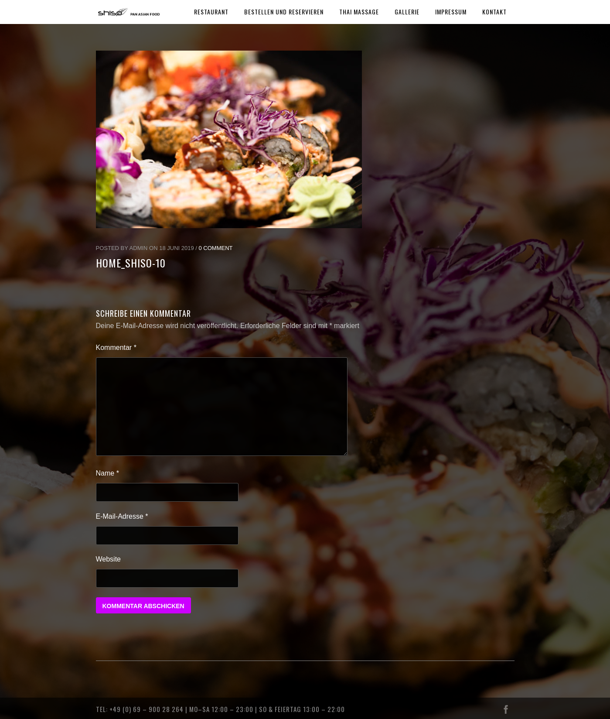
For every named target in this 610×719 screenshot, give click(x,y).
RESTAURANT (211, 11)
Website (108, 559)
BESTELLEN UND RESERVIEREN (284, 11)
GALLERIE (407, 11)
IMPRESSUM (451, 11)
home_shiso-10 (131, 262)
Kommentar (116, 347)
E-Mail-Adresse (122, 516)
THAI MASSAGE (359, 11)
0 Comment (216, 248)
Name (107, 473)
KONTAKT (494, 11)
